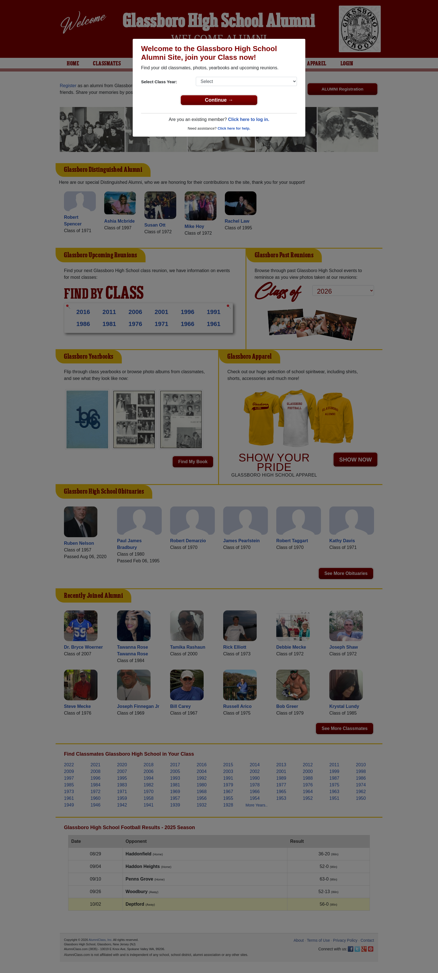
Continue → (219, 100)
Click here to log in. (248, 119)
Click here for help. (234, 128)
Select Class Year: (159, 81)
